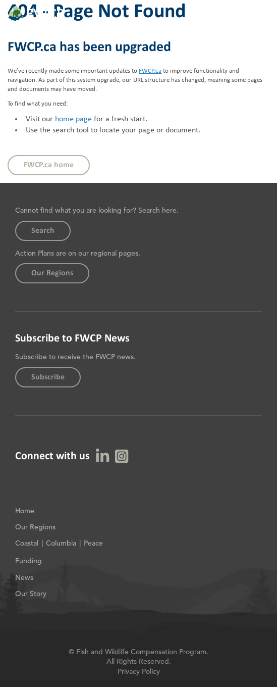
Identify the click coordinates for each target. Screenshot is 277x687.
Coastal (26, 543)
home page (73, 119)
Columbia (61, 543)
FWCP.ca (150, 71)
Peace (93, 543)
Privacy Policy (139, 671)
